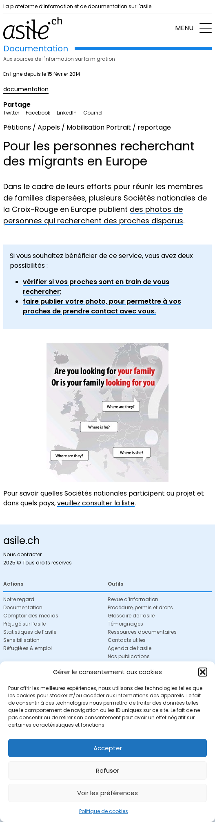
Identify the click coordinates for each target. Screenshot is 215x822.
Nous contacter (22, 554)
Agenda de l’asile (129, 648)
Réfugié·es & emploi (27, 648)
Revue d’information (133, 599)
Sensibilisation (21, 640)
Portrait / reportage (138, 127)
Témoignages (125, 623)
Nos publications (129, 656)
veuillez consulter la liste (96, 503)
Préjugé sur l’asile (24, 623)
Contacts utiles (127, 640)
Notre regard (18, 599)
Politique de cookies (103, 811)
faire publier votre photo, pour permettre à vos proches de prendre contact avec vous (102, 306)
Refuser (107, 770)
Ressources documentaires (142, 631)
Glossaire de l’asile (131, 615)
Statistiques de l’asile (29, 631)
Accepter (107, 748)
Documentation (22, 607)
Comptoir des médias (30, 615)
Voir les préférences (107, 793)
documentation (26, 89)
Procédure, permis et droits (140, 607)
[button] (203, 672)
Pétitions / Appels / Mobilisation (53, 127)
